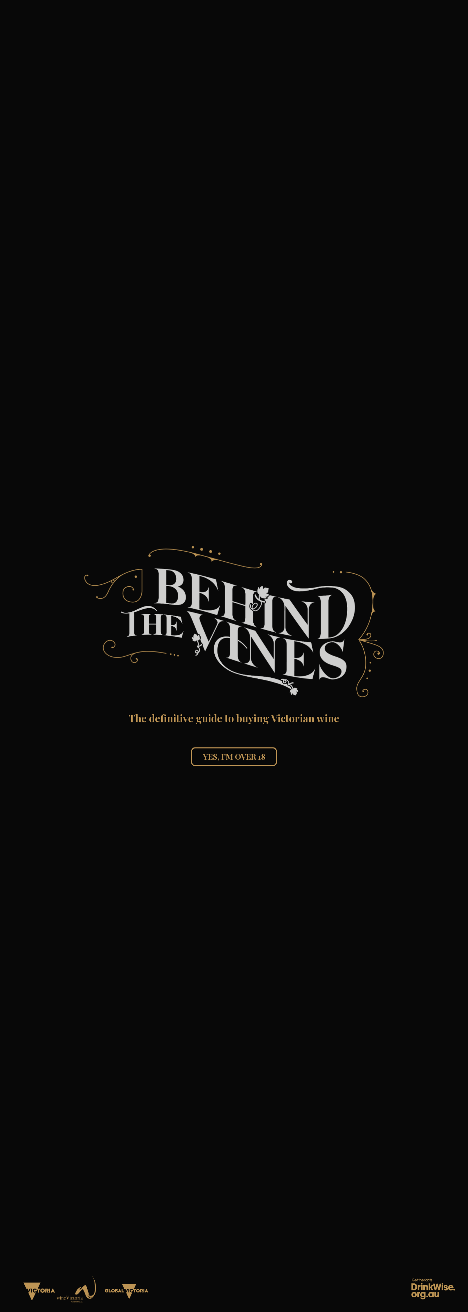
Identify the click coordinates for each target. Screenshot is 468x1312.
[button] (234, 622)
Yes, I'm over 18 (234, 756)
